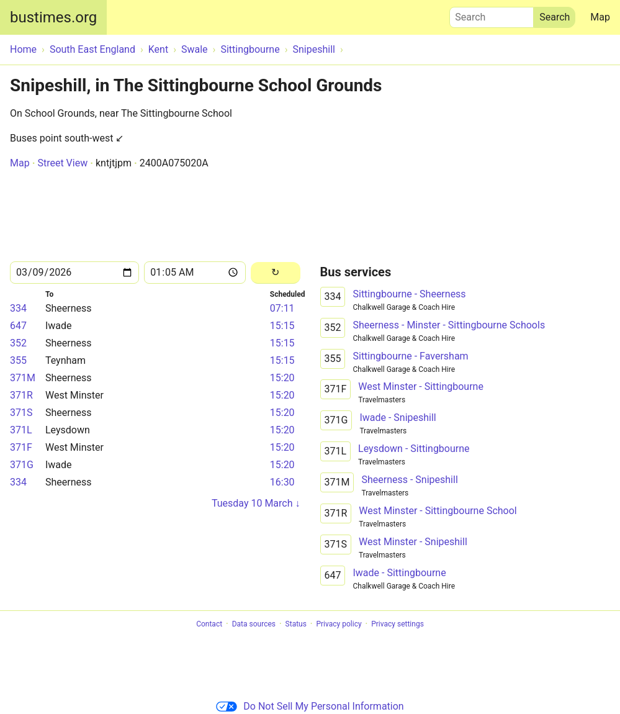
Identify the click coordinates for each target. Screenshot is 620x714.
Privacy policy (338, 624)
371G (22, 465)
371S (21, 412)
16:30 (282, 482)
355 (18, 360)
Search (491, 14)
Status (296, 624)
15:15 (282, 326)
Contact (209, 624)
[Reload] (275, 273)
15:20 (282, 378)
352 (18, 343)
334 (18, 308)
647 (18, 326)
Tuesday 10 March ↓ (256, 503)
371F (21, 447)
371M (22, 378)
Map (600, 17)
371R (21, 395)
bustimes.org (53, 17)
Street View (62, 163)
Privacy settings (397, 624)
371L (21, 430)
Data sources (254, 624)
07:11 (282, 308)
